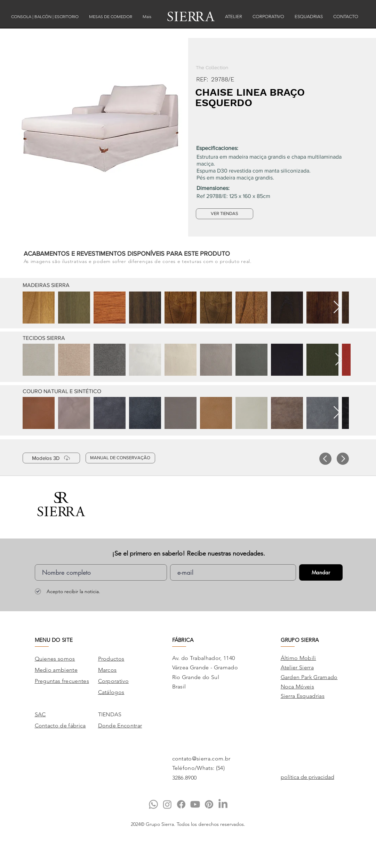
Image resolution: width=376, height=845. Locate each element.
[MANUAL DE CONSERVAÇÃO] (120, 458)
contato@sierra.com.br (201, 758)
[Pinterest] (209, 804)
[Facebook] (181, 804)
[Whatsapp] (153, 804)
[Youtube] (195, 804)
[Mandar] (321, 572)
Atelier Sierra (297, 667)
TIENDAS (110, 714)
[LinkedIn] (223, 804)
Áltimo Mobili (298, 658)
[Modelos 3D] (51, 458)
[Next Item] (337, 307)
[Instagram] (167, 804)
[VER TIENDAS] (224, 213)
